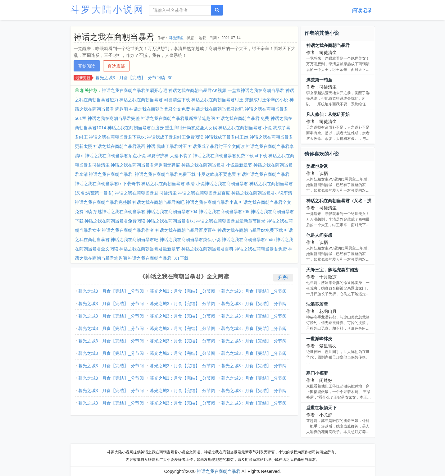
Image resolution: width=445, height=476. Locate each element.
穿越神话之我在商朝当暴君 (119, 211)
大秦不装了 (181, 155)
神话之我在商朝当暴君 (328, 45)
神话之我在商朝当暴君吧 (134, 239)
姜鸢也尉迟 (317, 166)
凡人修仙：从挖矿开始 (328, 114)
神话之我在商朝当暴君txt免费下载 (250, 230)
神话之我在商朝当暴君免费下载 (165, 174)
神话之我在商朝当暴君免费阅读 (114, 220)
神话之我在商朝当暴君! (111, 174)
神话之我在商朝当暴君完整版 (103, 202)
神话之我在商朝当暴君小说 (212, 202)
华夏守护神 (158, 155)
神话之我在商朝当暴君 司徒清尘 (146, 192)
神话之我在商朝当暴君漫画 (119, 146)
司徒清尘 (176, 38)
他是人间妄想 (319, 235)
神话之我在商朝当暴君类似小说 (190, 239)
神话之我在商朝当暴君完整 (114, 118)
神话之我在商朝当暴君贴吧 (158, 202)
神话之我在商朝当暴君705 (224, 211)
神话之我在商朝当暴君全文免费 (159, 109)
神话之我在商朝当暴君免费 (261, 248)
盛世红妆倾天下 (321, 407)
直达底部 (116, 66)
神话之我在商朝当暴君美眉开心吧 (134, 90)
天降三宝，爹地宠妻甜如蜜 (332, 269)
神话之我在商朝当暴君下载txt (117, 137)
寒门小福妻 (317, 373)
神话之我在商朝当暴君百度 (204, 192)
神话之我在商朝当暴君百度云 (135, 127)
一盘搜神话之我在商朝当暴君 (256, 90)
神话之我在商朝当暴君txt (171, 220)
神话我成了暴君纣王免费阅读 (175, 137)
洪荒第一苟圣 (319, 79)
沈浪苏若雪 (317, 304)
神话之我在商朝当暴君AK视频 (197, 90)
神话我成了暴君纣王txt (226, 137)
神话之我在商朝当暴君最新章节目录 (231, 220)
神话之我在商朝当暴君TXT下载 (158, 258)
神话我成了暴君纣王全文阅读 (216, 146)
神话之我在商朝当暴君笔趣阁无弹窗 (145, 164)
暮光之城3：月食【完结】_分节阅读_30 (134, 77)
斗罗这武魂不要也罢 (216, 174)
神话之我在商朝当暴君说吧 (217, 109)
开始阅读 (86, 66)
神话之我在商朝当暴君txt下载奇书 (107, 183)
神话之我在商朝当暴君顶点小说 (115, 155)
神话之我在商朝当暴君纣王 (217, 99)
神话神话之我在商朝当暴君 (263, 174)
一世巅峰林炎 (319, 338)
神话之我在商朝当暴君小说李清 (261, 192)
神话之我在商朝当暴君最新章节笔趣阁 (178, 118)
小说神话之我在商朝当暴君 (222, 183)
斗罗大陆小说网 (107, 9)
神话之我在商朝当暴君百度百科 (185, 230)
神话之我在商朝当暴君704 (172, 211)
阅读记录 (362, 10)
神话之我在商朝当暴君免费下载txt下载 (230, 155)
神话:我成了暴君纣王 (167, 146)
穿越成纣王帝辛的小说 (266, 99)
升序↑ (283, 277)
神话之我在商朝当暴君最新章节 (149, 248)
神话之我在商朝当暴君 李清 (168, 183)
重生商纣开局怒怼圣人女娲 (191, 127)
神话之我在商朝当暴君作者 (128, 230)
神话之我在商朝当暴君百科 (207, 248)
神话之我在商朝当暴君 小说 (245, 127)
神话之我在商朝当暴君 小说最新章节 (216, 164)
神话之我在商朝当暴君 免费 (243, 118)
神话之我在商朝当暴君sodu (248, 239)
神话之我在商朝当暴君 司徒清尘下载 (154, 99)
